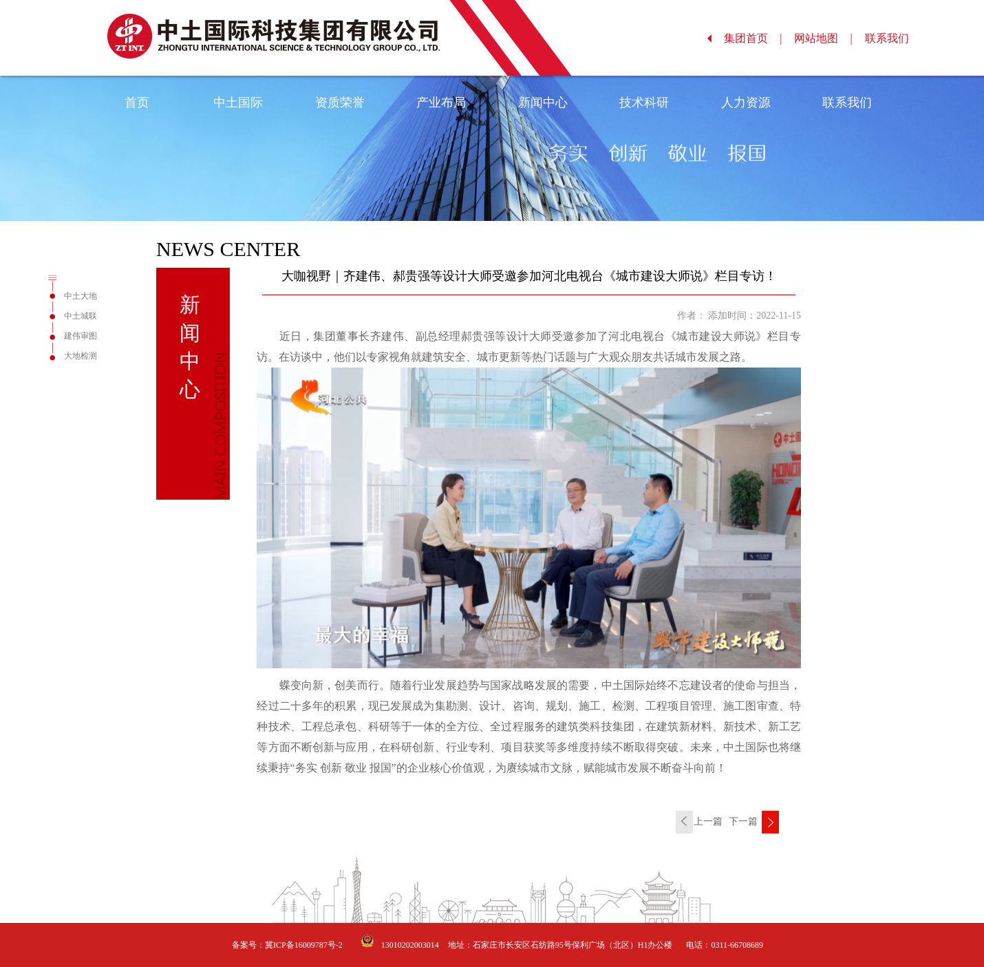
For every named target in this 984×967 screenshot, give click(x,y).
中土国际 (238, 102)
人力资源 (746, 102)
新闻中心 (543, 102)
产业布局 (441, 102)
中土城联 (80, 316)
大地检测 (80, 356)
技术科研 (644, 102)
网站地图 (823, 38)
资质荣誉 (340, 102)
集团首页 (753, 38)
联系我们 (894, 38)
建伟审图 (80, 336)
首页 (137, 102)
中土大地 (80, 296)
